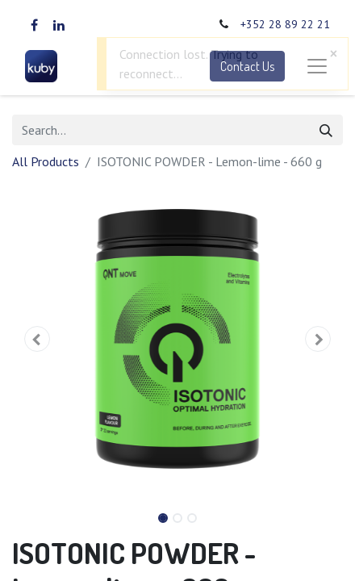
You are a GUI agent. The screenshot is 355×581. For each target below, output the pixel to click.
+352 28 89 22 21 (285, 24)
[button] (37, 339)
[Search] (326, 130)
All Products (45, 161)
